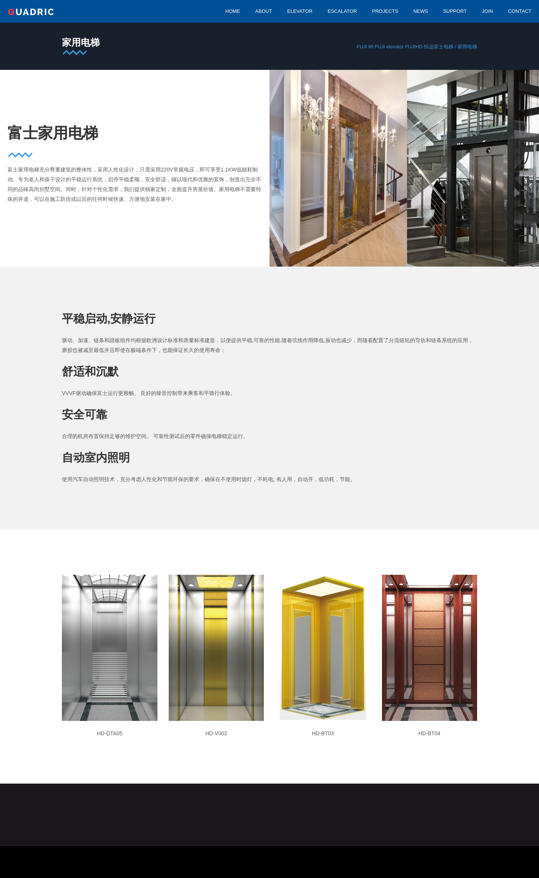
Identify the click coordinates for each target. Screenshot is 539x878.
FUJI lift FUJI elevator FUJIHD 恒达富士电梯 (405, 46)
